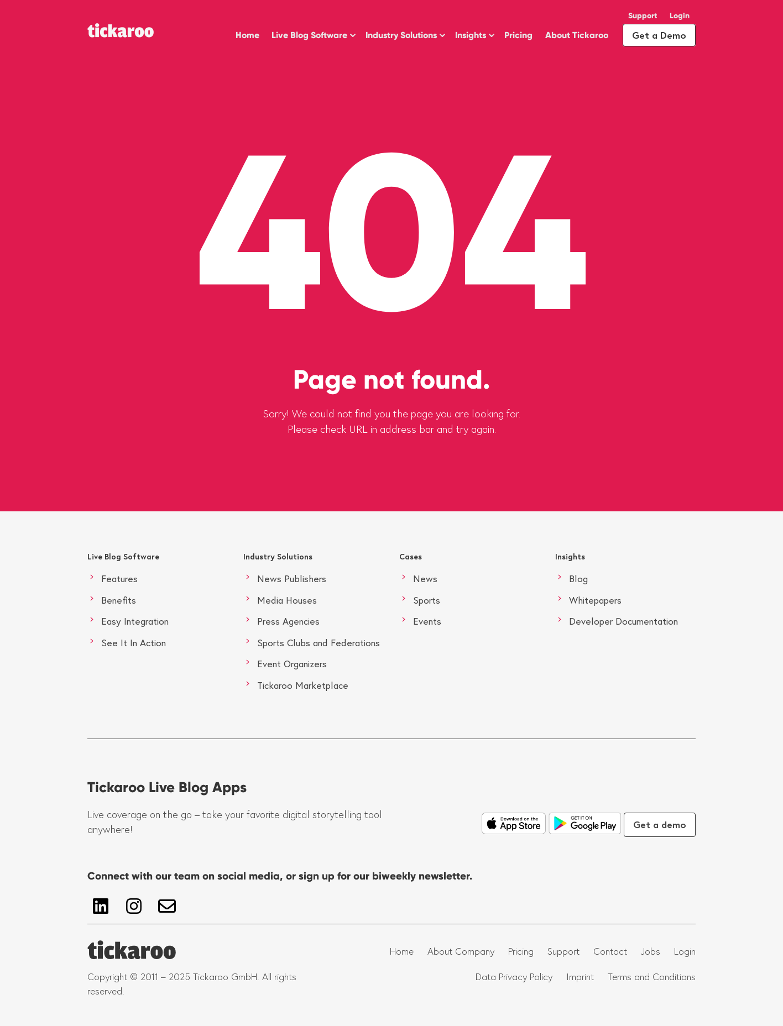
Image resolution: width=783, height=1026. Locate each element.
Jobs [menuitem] (650, 951)
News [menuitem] (425, 578)
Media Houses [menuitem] (287, 600)
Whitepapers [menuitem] (595, 600)
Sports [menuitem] (426, 600)
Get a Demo (659, 35)
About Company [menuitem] (460, 951)
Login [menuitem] (685, 951)
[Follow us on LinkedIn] (100, 906)
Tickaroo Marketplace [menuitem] (302, 685)
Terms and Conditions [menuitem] (652, 977)
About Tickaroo (576, 35)
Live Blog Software (309, 35)
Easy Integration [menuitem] (135, 621)
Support (642, 15)
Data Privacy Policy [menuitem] (514, 977)
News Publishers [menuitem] (291, 578)
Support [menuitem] (563, 951)
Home (247, 35)
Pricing (518, 35)
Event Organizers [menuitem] (292, 663)
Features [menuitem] (119, 578)
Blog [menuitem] (578, 578)
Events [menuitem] (427, 621)
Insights (470, 35)
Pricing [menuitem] (521, 951)
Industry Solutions (401, 35)
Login (680, 15)
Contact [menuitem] (610, 951)
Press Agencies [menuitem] (288, 621)
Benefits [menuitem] (118, 600)
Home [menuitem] (402, 951)
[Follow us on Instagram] (134, 906)
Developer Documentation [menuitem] (623, 621)
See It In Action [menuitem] (133, 642)
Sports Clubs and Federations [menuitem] (318, 642)
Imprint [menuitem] (580, 977)
